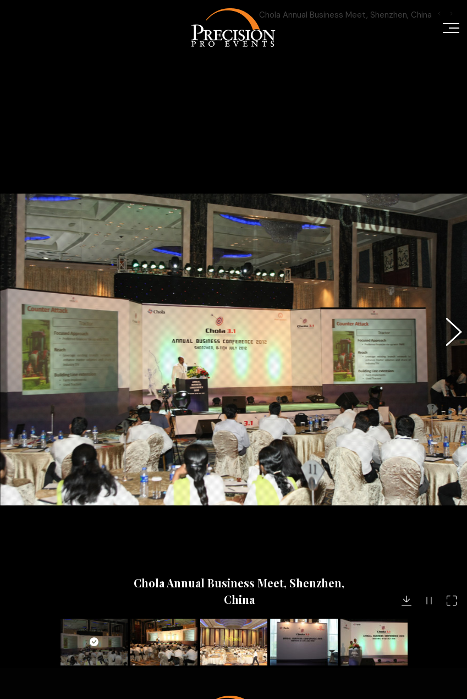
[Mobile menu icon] (451, 27)
